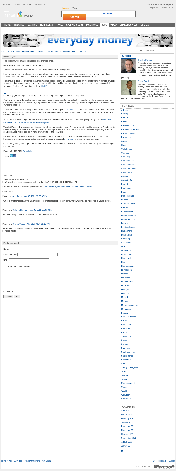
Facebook (70, 110)
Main (40, 51)
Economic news (128, 203)
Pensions (125, 313)
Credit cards (126, 172)
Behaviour (125, 118)
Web (74, 8)
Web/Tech (125, 395)
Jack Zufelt (17, 196)
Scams (124, 340)
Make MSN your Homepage (160, 4)
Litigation (125, 293)
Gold (123, 246)
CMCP (44, 86)
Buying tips (126, 137)
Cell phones (126, 149)
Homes (124, 262)
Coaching (125, 157)
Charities (125, 153)
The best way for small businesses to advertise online (69, 187)
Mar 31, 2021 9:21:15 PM (38, 224)
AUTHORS (128, 56)
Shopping (125, 348)
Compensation (127, 161)
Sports (124, 363)
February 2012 (127, 418)
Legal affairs (126, 285)
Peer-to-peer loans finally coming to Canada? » (65, 51)
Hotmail (16, 4)
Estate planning (128, 211)
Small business (128, 352)
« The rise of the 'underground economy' (19, 51)
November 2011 (128, 430)
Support (172, 461)
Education (125, 207)
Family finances (128, 219)
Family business (128, 215)
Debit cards (126, 188)
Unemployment (128, 383)
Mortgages (126, 309)
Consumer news (128, 168)
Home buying (127, 258)
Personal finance (128, 317)
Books (124, 122)
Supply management (130, 367)
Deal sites (125, 184)
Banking (32, 25)
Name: (6, 249)
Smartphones (127, 356)
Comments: (8, 291)
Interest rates (127, 282)
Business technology (130, 129)
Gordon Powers (145, 60)
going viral (68, 139)
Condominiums (128, 164)
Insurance (92, 25)
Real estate (126, 324)
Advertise (18, 461)
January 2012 (127, 422)
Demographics (127, 196)
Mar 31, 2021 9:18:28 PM (41, 210)
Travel (124, 379)
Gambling (125, 239)
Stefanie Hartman (20, 210)
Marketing (125, 297)
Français (151, 8)
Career (124, 141)
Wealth (124, 391)
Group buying (127, 250)
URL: (5, 260)
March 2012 (126, 414)
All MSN (6, 4)
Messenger (27, 4)
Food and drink (128, 227)
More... (124, 451)
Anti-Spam (46, 461)
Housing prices (127, 266)
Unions (124, 387)
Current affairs (127, 180)
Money (29, 15)
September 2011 (128, 438)
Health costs (126, 254)
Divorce (124, 200)
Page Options (161, 8)
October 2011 (127, 434)
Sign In (170, 8)
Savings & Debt (74, 25)
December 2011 (128, 426)
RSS (154, 461)
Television (125, 375)
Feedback (162, 461)
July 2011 (125, 446)
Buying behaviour (129, 133)
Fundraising (126, 235)
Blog (104, 25)
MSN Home (40, 4)
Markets (124, 301)
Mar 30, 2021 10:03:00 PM (35, 196)
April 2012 (125, 410)
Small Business (129, 25)
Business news (128, 125)
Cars (123, 145)
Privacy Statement (32, 461)
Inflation (124, 274)
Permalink (27, 151)
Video (113, 25)
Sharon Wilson (18, 224)
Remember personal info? (17, 266)
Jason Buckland (145, 81)
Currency (125, 176)
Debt (123, 192)
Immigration (126, 270)
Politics (124, 321)
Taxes (59, 25)
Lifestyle (125, 289)
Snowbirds (126, 360)
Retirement (46, 25)
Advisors (125, 110)
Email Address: (10, 255)
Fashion (124, 223)
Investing (19, 25)
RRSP (124, 332)
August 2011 (126, 442)
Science (124, 344)
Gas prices (126, 243)
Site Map (145, 25)
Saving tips (126, 336)
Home (7, 25)
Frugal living (126, 231)
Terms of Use (6, 461)
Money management (130, 305)
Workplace (126, 399)
